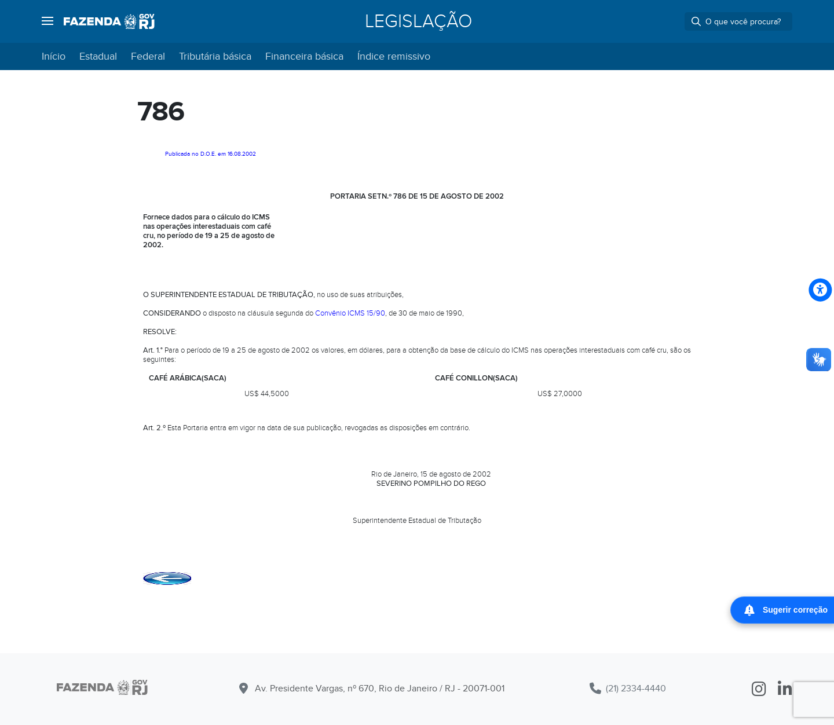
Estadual (98, 56)
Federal (148, 56)
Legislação (418, 21)
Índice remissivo (393, 56)
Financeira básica (304, 56)
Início (53, 56)
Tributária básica (215, 56)
